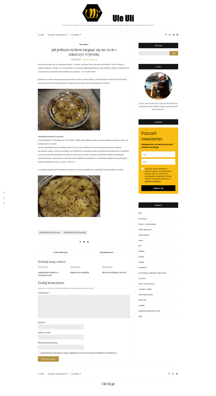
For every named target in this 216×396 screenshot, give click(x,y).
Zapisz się (158, 188)
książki (141, 256)
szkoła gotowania (146, 294)
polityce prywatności (153, 181)
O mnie (41, 34)
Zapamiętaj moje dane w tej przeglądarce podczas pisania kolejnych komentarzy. (78, 352)
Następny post (107, 252)
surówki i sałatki (145, 289)
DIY (140, 246)
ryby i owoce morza (147, 284)
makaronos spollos (79, 272)
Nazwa (42, 322)
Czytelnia (75, 34)
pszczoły (142, 278)
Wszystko (143, 300)
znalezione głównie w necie (149, 311)
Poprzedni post (61, 252)
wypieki (142, 305)
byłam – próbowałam (147, 224)
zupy (140, 316)
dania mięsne (144, 235)
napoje (141, 262)
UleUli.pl (108, 384)
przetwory (143, 267)
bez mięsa (83, 44)
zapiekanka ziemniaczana (49, 232)
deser (141, 240)
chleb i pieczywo (145, 229)
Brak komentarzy (90, 59)
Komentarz (44, 292)
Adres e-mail (44, 332)
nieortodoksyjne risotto (114, 272)
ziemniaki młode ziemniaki (75, 232)
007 (140, 213)
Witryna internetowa (48, 342)
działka (141, 251)
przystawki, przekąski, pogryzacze (152, 273)
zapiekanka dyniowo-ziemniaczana (48, 273)
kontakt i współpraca (57, 34)
